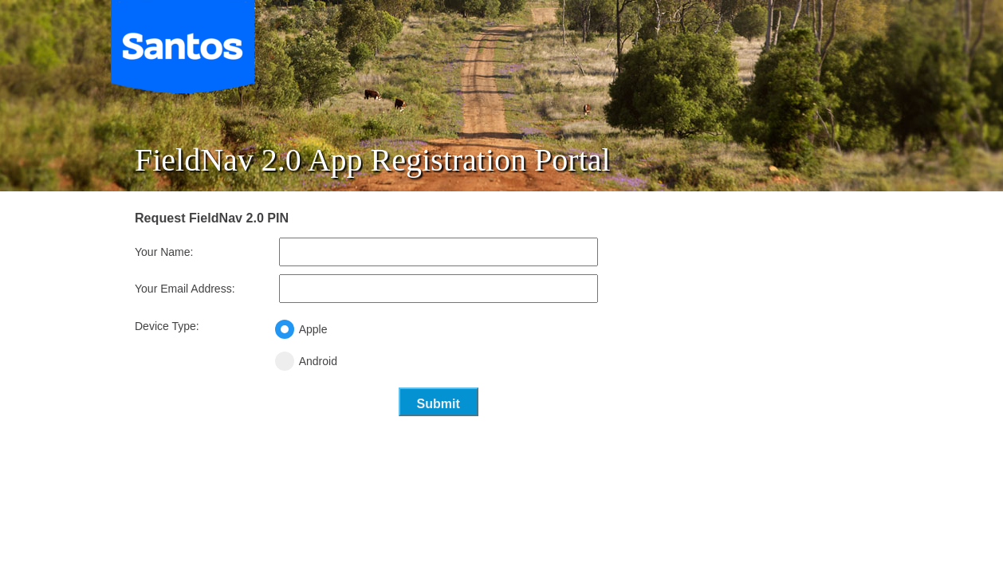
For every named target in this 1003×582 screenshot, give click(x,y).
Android (362, 361)
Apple (358, 329)
